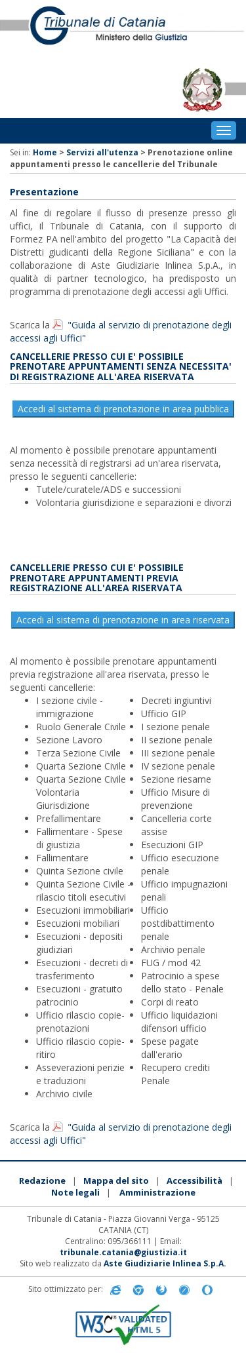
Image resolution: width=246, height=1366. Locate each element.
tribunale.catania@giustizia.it (123, 1252)
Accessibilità (194, 1180)
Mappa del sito (116, 1180)
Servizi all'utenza (102, 152)
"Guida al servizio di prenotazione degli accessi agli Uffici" (121, 331)
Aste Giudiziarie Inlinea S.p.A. (165, 1263)
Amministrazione (157, 1192)
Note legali (75, 1192)
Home (45, 152)
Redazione (42, 1180)
